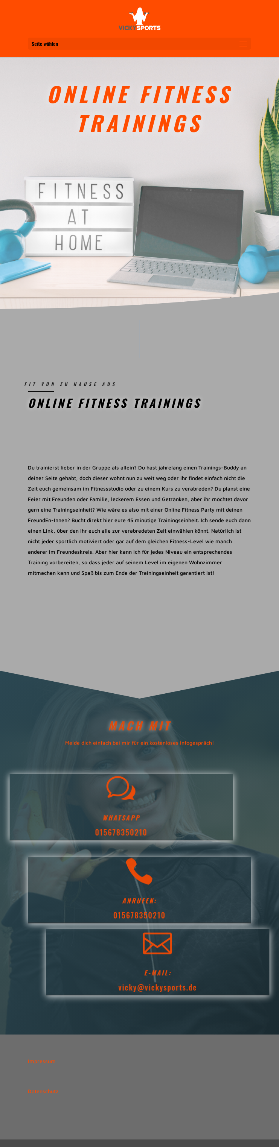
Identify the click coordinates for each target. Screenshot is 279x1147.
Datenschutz (43, 1091)
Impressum (42, 1061)
